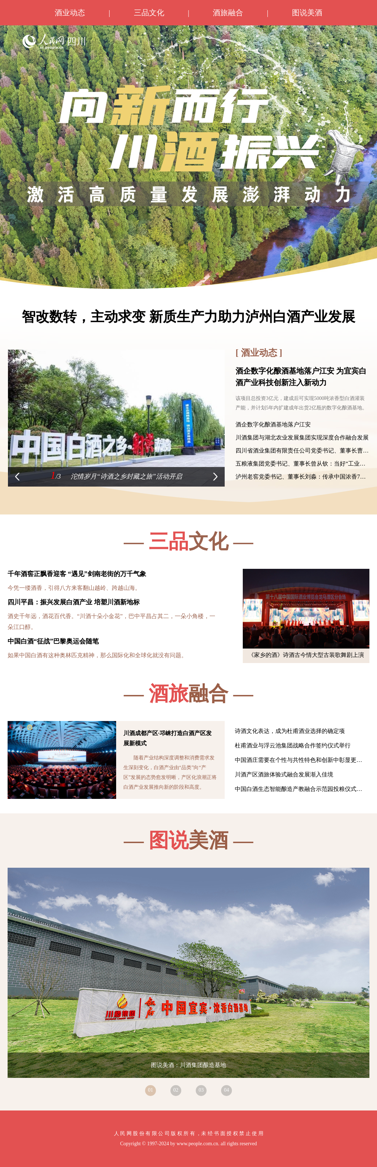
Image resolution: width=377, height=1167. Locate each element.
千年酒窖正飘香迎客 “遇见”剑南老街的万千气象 (77, 574)
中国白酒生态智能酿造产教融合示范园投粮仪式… (298, 789)
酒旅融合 (228, 12)
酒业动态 (70, 12)
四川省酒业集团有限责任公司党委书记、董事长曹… (302, 450)
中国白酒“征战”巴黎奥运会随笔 (53, 641)
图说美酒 (307, 12)
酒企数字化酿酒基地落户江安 (273, 424)
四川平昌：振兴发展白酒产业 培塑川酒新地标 (74, 602)
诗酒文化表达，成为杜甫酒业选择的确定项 (290, 731)
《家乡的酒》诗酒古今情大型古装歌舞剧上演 (306, 655)
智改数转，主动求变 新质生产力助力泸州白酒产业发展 (188, 316)
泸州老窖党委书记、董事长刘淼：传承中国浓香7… (301, 477)
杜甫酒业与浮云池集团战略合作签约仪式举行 (293, 745)
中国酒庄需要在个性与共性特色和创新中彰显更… (298, 760)
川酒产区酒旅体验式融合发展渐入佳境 (284, 774)
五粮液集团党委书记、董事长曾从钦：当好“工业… (300, 463)
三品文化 (149, 12)
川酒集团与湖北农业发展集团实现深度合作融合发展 (302, 437)
